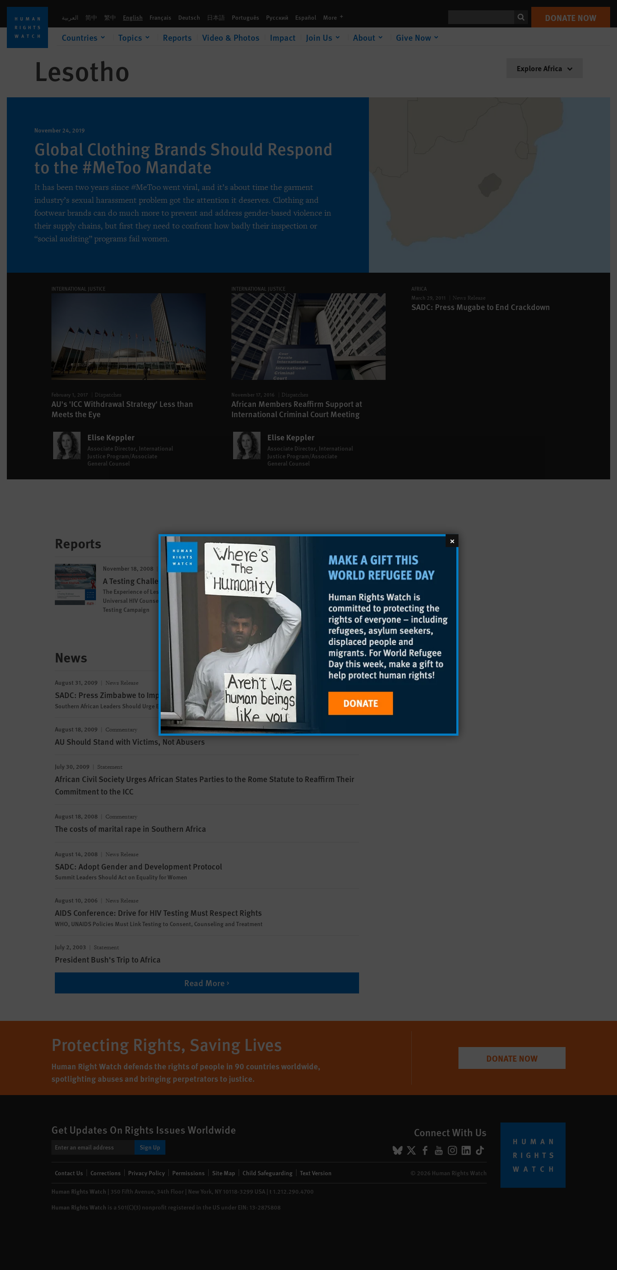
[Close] (452, 540)
